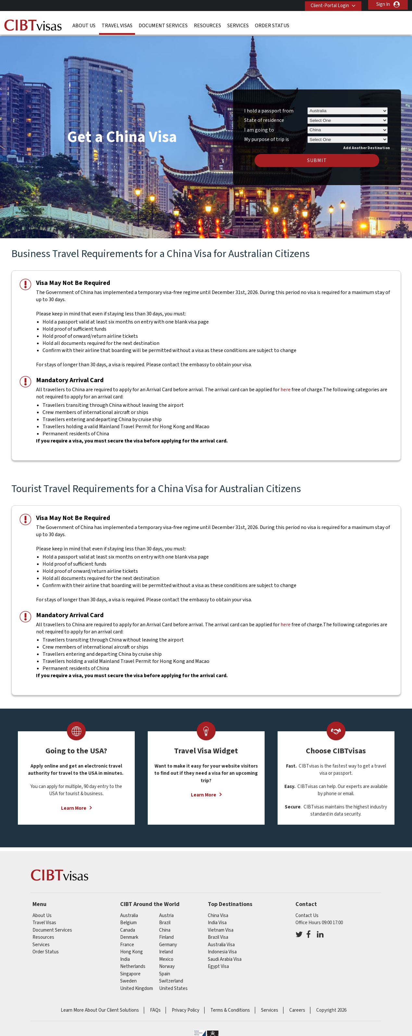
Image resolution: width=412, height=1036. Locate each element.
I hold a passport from (268, 107)
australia (129, 912)
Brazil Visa (218, 934)
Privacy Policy (185, 1007)
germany (168, 941)
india (125, 955)
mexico (166, 955)
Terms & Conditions (230, 1007)
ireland (166, 948)
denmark (129, 934)
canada (127, 926)
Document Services (163, 24)
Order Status (272, 24)
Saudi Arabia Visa (225, 955)
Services (238, 24)
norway (167, 963)
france (127, 941)
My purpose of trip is (266, 135)
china (164, 926)
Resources (207, 24)
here (286, 386)
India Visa (217, 919)
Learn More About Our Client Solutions (100, 1007)
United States (173, 985)
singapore (130, 970)
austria (166, 912)
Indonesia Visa (222, 948)
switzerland (171, 977)
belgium (128, 919)
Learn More (73, 804)
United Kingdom (136, 985)
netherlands (132, 963)
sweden (128, 977)
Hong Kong (131, 948)
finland (166, 934)
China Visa (218, 912)
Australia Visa (221, 941)
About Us (83, 24)
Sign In (383, 4)
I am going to (259, 126)
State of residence (264, 117)
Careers (297, 1007)
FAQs (155, 1007)
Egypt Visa (218, 963)
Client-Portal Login (327, 4)
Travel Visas (117, 24)
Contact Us (306, 912)
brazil (164, 919)
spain (164, 970)
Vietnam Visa (220, 926)
